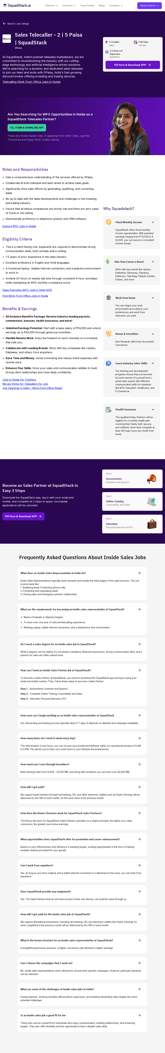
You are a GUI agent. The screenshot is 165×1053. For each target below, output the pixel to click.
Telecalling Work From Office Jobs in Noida (31, 82)
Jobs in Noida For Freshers (19, 379)
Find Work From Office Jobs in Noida (25, 295)
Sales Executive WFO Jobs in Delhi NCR (27, 290)
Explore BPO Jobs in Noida (19, 226)
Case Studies (87, 5)
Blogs (102, 5)
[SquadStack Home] (17, 5)
